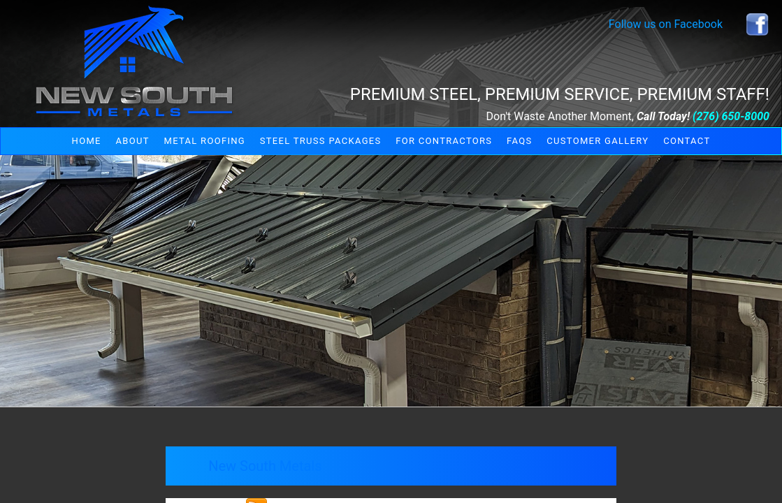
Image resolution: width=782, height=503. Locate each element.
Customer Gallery (597, 141)
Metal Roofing (204, 141)
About (133, 141)
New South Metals (264, 466)
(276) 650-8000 (731, 116)
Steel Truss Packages (321, 141)
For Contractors (444, 141)
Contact (686, 141)
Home (86, 141)
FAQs (519, 141)
